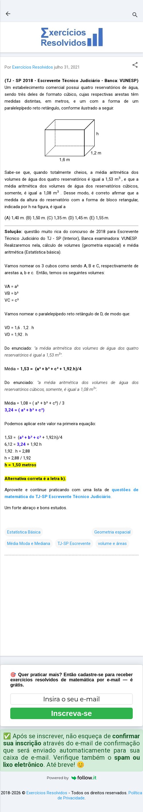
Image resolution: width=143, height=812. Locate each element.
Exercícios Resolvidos (46, 792)
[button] (135, 65)
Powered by (71, 777)
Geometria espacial (112, 532)
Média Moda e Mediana (28, 543)
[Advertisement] (71, 607)
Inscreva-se (71, 713)
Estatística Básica (23, 532)
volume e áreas (112, 543)
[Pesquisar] (135, 15)
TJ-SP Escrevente (74, 543)
